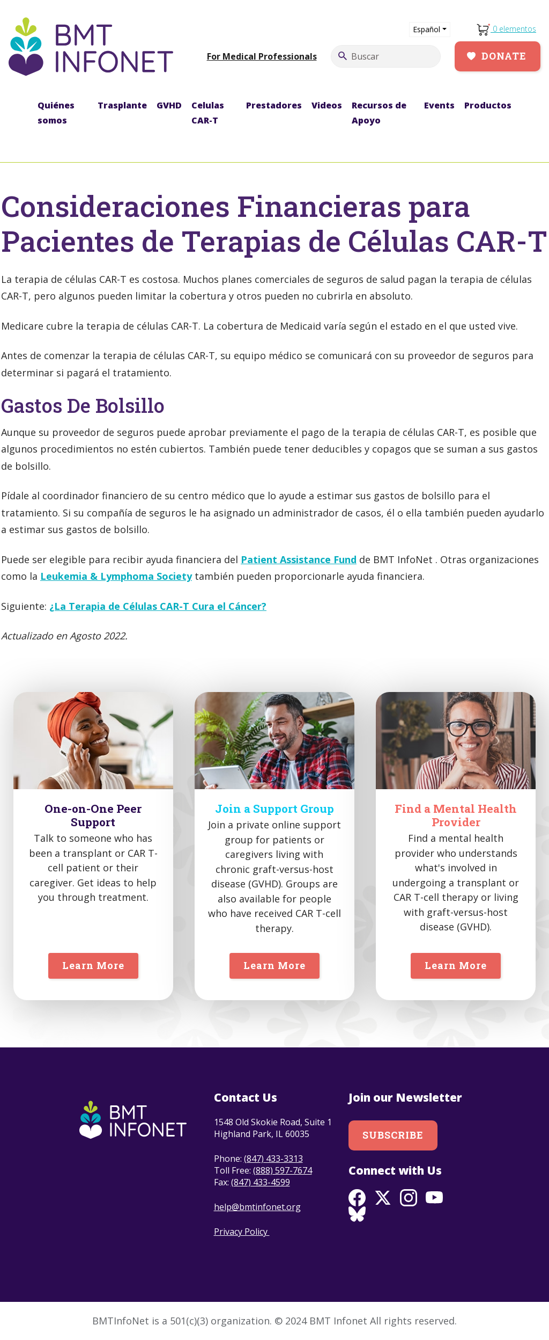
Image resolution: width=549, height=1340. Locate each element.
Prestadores (274, 105)
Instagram (408, 1197)
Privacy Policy (242, 1231)
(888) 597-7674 (282, 1170)
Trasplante (122, 105)
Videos (326, 105)
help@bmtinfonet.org (257, 1207)
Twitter (382, 1197)
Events (439, 105)
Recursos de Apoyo (379, 112)
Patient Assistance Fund (299, 559)
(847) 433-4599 (260, 1182)
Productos (487, 105)
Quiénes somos (56, 112)
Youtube (434, 1197)
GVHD (169, 105)
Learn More (93, 965)
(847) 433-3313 (273, 1158)
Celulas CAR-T (207, 112)
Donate (503, 55)
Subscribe (393, 1134)
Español (426, 29)
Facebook (357, 1197)
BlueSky (357, 1215)
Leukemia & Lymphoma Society (116, 576)
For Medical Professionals (262, 56)
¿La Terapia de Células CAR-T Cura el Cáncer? (157, 606)
